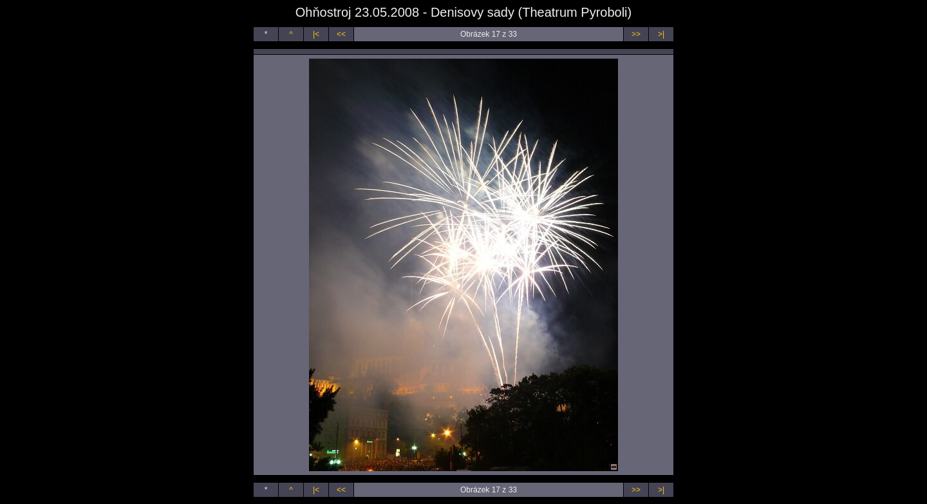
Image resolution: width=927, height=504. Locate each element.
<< (341, 34)
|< (316, 34)
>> (636, 34)
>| (661, 34)
